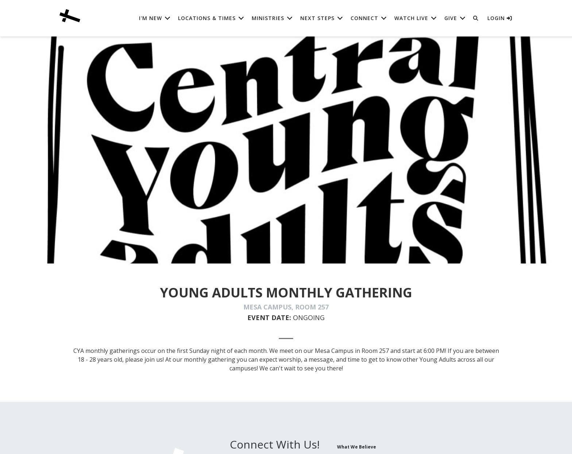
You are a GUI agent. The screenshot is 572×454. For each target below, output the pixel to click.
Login (499, 18)
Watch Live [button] (411, 18)
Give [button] (450, 18)
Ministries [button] (268, 18)
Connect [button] (364, 18)
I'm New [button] (150, 18)
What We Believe (356, 447)
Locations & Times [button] (207, 18)
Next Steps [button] (317, 18)
